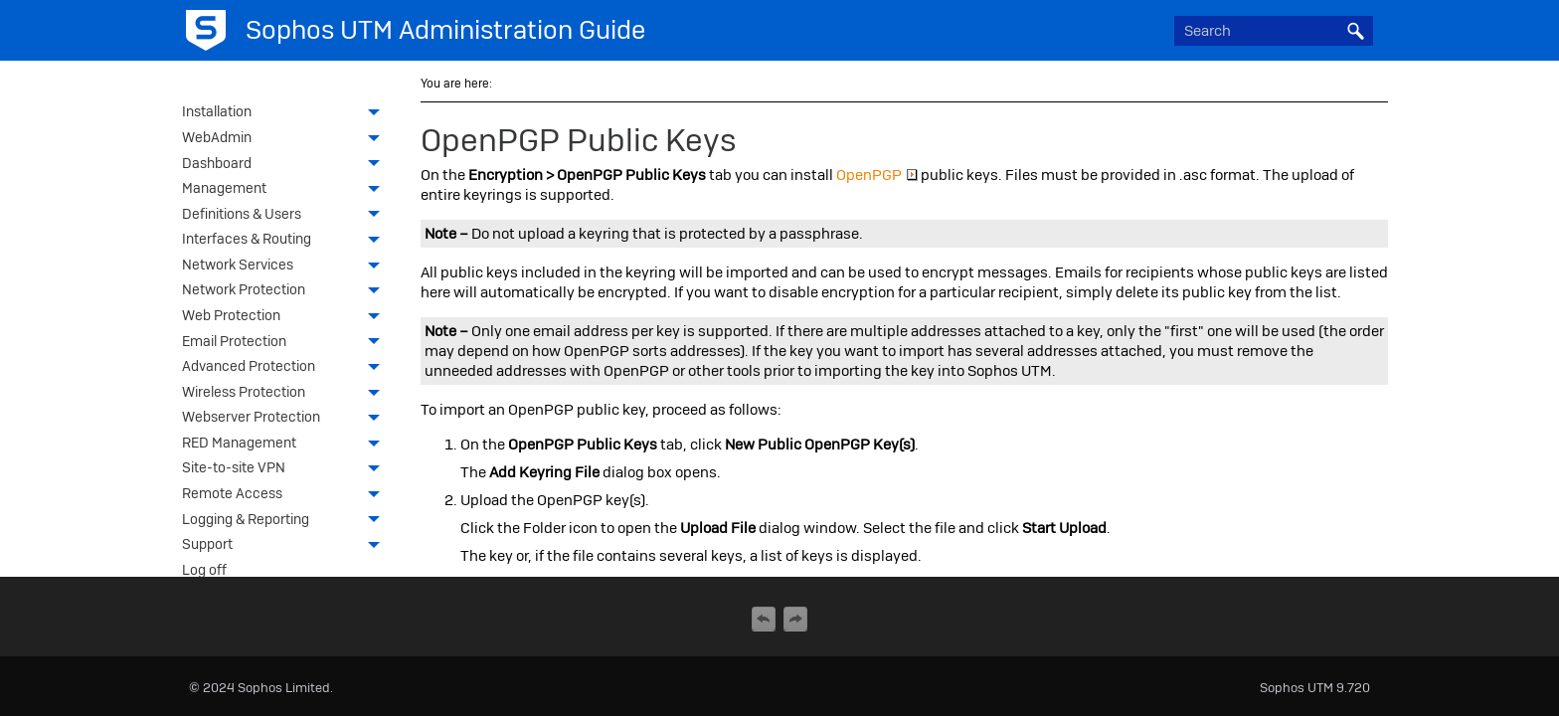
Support (286, 546)
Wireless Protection (286, 394)
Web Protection (286, 317)
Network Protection (286, 291)
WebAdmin (286, 139)
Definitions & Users (286, 216)
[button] (1355, 31)
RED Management (286, 444)
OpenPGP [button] (877, 175)
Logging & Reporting (286, 521)
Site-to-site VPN (286, 469)
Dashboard (286, 165)
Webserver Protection (286, 419)
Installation (286, 113)
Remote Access (286, 495)
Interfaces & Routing (286, 241)
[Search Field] (1273, 31)
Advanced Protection (286, 368)
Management (286, 190)
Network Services (286, 266)
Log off (204, 570)
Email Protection (286, 343)
